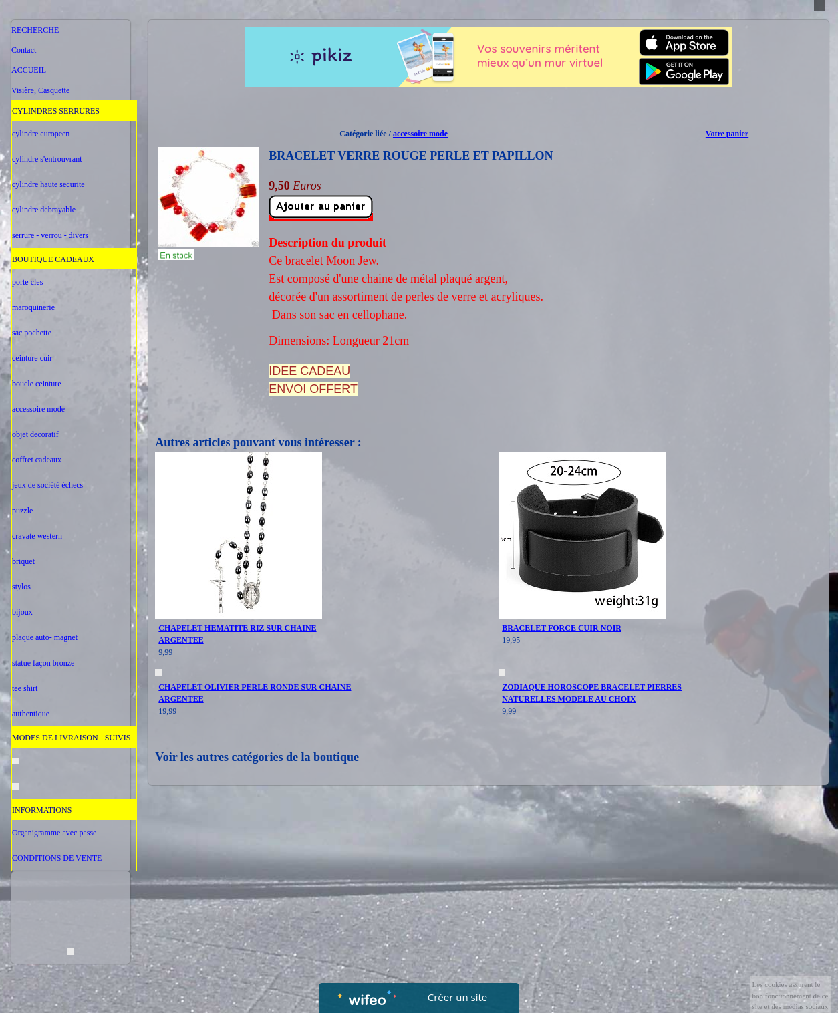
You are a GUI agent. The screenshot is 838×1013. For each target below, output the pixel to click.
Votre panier (727, 133)
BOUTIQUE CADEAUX (53, 259)
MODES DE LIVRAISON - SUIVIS (71, 737)
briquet (23, 561)
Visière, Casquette (40, 90)
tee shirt (24, 688)
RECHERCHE (35, 30)
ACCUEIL (28, 70)
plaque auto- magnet (45, 637)
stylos (21, 586)
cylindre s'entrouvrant (47, 159)
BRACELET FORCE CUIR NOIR (561, 628)
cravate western (37, 536)
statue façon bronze (43, 663)
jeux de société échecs (47, 485)
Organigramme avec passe (54, 832)
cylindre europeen (40, 133)
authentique (30, 713)
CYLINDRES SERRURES (56, 111)
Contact (23, 50)
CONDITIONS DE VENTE (57, 858)
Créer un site (457, 997)
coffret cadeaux (36, 459)
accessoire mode (38, 409)
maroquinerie (33, 307)
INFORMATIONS (42, 810)
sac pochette (31, 332)
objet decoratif (35, 434)
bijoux (22, 612)
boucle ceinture (36, 383)
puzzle (22, 510)
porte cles (27, 282)
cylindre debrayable (44, 209)
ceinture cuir (32, 358)
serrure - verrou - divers (50, 235)
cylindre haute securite (48, 184)
